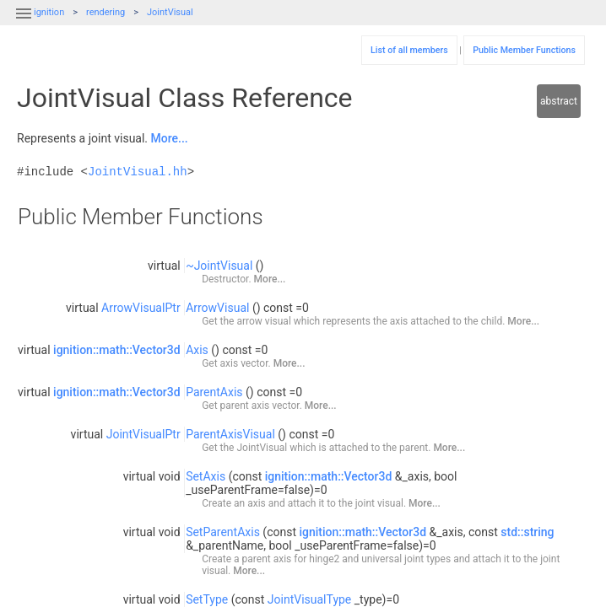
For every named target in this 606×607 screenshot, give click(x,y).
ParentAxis (214, 392)
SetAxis (205, 476)
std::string (527, 532)
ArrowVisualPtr (141, 307)
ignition (49, 12)
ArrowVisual (217, 307)
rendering (105, 12)
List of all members (409, 50)
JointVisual (170, 12)
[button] (23, 23)
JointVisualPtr (143, 434)
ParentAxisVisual (230, 434)
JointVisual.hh (137, 172)
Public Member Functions (524, 50)
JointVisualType (309, 599)
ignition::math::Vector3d (117, 350)
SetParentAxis (223, 532)
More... (169, 138)
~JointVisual (219, 265)
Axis (197, 350)
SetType (207, 599)
